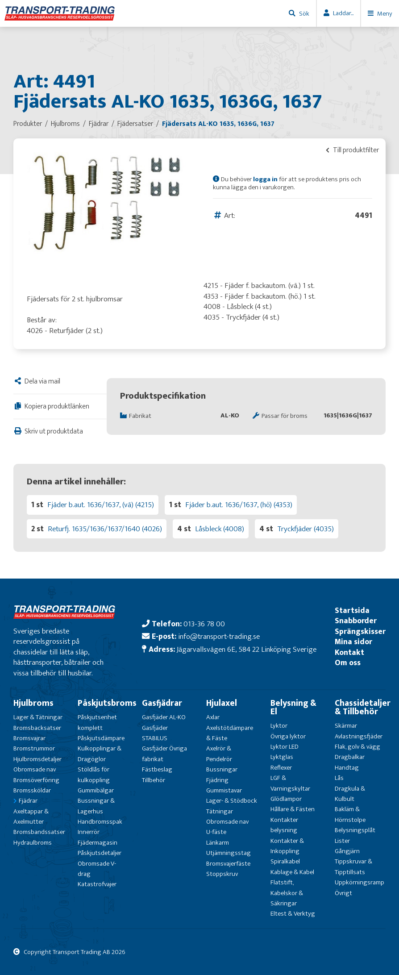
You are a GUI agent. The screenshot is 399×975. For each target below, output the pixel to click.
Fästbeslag (157, 769)
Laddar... (343, 13)
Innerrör (89, 832)
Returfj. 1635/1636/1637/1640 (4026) (105, 528)
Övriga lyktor (288, 736)
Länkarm (217, 842)
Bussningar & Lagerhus (96, 806)
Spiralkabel (285, 861)
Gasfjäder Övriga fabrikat (164, 753)
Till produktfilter (352, 150)
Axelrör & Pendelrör (219, 753)
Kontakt (349, 652)
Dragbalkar (350, 756)
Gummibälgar (96, 790)
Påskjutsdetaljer (99, 852)
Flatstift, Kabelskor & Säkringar (286, 893)
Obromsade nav (34, 769)
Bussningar (221, 769)
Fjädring (217, 780)
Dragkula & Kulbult (350, 793)
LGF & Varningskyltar (290, 783)
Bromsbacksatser (37, 727)
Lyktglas (281, 756)
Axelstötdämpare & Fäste (229, 733)
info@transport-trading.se (219, 636)
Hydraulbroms (32, 842)
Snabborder (356, 620)
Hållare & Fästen (292, 809)
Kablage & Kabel (292, 872)
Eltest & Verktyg (292, 913)
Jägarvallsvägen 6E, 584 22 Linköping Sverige (246, 649)
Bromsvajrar (29, 738)
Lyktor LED (284, 746)
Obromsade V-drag (97, 868)
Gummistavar (224, 790)
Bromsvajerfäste (228, 863)
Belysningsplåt (355, 830)
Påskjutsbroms (107, 703)
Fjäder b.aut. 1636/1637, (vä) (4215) (100, 504)
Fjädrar (28, 800)
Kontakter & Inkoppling (287, 846)
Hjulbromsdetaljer (37, 759)
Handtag (347, 767)
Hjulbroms (33, 703)
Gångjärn (347, 851)
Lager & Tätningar (37, 717)
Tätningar (219, 811)
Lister (342, 840)
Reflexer (281, 767)
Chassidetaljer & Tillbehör (363, 707)
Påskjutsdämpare (101, 738)
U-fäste (216, 832)
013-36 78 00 (204, 623)
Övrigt (343, 893)
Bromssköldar (32, 790)
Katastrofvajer (97, 884)
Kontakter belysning (284, 825)
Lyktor (278, 725)
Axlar (213, 717)
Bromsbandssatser (39, 832)
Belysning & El (293, 707)
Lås (339, 777)
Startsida (352, 610)
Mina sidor (353, 641)
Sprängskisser (360, 631)
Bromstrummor (34, 748)
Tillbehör (153, 780)
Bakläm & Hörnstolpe (350, 814)
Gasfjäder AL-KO (164, 717)
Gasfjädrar (162, 703)
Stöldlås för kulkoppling (94, 774)
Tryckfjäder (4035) (305, 528)
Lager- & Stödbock (231, 800)
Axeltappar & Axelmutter (31, 816)
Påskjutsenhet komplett (97, 722)
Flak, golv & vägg (357, 746)
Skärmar (346, 725)
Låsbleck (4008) (219, 528)
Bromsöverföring (36, 780)
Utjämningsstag (228, 852)
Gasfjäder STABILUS (155, 733)
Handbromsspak (100, 821)
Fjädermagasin (97, 842)
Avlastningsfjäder (358, 736)
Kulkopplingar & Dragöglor (99, 753)
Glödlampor (286, 798)
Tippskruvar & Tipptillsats (353, 866)
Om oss (348, 662)
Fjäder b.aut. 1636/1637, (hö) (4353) (238, 504)
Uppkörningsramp (359, 882)
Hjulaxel (221, 703)
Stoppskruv (222, 873)
